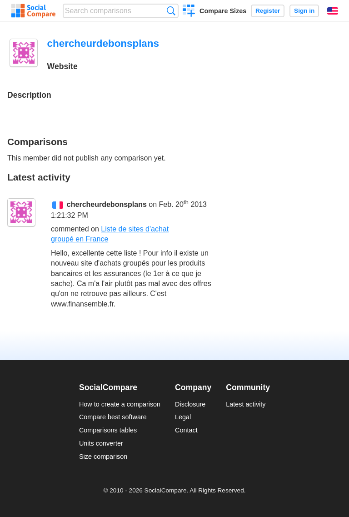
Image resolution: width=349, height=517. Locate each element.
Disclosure (190, 404)
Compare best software (113, 417)
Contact (186, 430)
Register (267, 10)
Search (171, 10)
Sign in (304, 10)
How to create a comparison (119, 404)
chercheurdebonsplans (107, 205)
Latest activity (245, 404)
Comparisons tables (108, 430)
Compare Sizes (222, 11)
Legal (183, 417)
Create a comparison (189, 12)
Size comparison (103, 456)
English (332, 11)
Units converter (101, 443)
